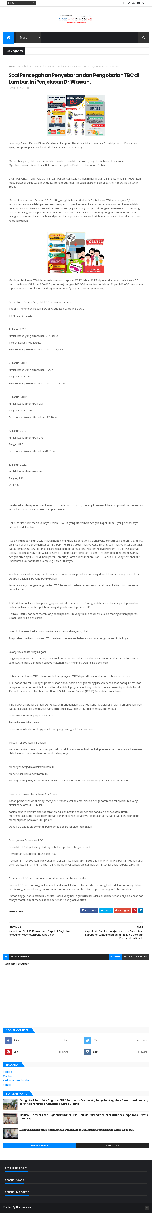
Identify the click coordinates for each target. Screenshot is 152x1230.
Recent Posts (39, 1163)
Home (12, 68)
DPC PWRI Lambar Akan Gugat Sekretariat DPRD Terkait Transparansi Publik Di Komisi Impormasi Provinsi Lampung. (84, 1134)
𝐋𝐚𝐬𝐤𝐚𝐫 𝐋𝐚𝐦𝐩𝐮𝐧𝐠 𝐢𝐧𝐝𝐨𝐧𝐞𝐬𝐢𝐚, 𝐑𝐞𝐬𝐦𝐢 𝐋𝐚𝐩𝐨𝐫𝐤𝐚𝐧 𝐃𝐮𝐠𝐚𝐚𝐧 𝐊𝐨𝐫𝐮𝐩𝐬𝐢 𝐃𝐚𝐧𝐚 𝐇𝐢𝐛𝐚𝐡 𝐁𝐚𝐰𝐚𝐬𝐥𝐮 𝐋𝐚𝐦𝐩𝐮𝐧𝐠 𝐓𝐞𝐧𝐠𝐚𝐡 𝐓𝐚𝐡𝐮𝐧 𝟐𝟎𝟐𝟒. (76, 1147)
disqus (128, 974)
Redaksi (7, 1089)
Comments (112, 1163)
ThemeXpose (23, 1225)
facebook (141, 974)
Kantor (7, 1102)
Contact (8, 1094)
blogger (115, 974)
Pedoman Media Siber (17, 1098)
